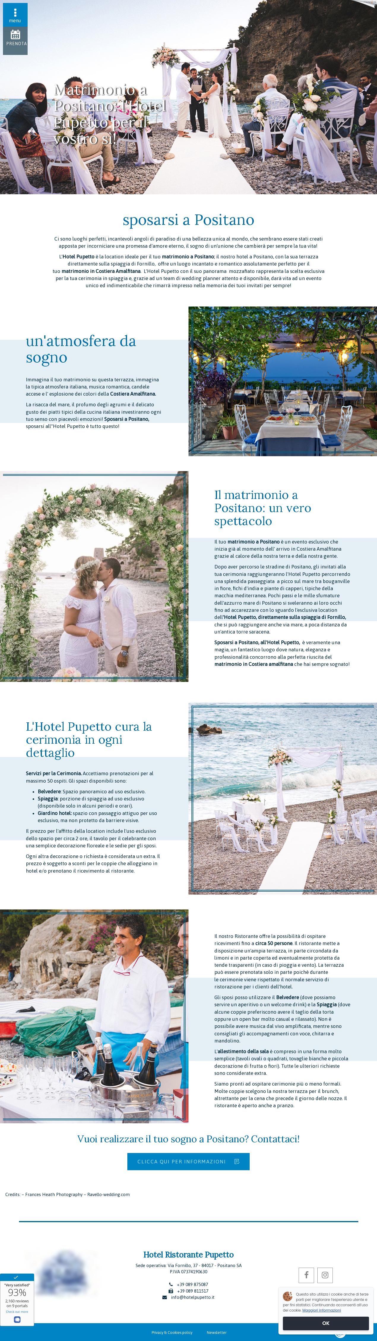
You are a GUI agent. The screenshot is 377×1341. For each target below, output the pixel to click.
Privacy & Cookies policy (172, 1332)
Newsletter (216, 1332)
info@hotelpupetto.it (193, 1297)
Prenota (16, 43)
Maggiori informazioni (321, 1310)
